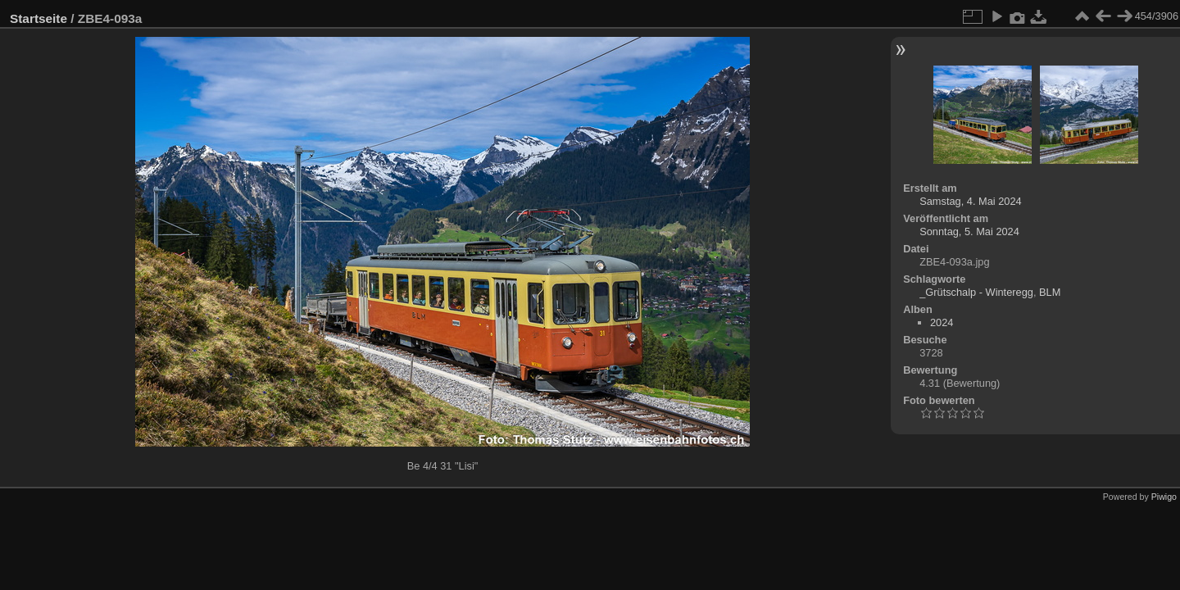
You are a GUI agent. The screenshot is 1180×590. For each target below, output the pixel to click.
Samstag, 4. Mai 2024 (970, 201)
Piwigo (1164, 497)
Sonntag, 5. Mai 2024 (969, 231)
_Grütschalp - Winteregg (976, 292)
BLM (1049, 292)
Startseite (38, 18)
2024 (941, 322)
